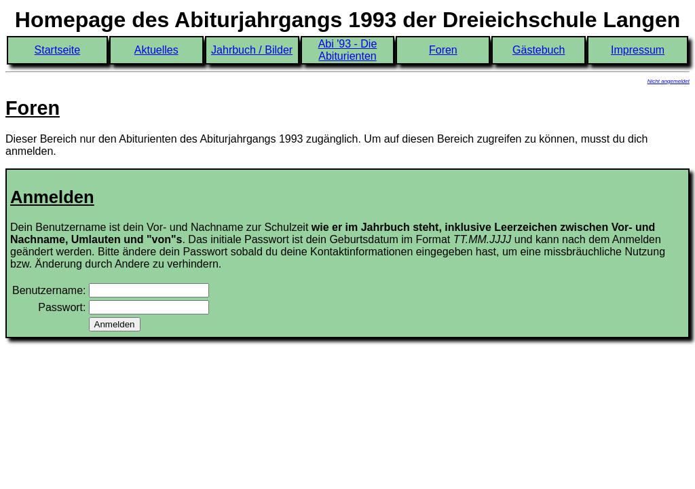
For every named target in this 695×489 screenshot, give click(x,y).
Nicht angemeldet (668, 81)
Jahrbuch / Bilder (252, 50)
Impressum (637, 50)
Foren (443, 50)
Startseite (58, 50)
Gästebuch (538, 50)
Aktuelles (156, 50)
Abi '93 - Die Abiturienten (347, 50)
